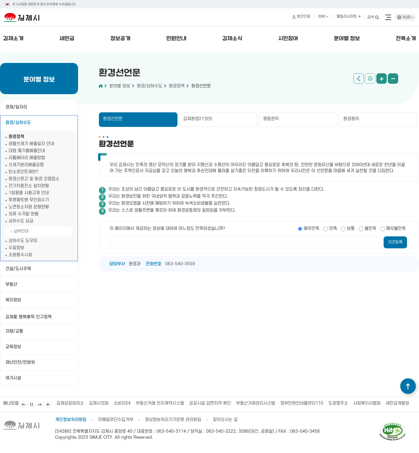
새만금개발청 (397, 403)
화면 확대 (381, 78)
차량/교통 (14, 331)
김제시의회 (99, 403)
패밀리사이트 (349, 16)
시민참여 (288, 39)
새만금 (66, 39)
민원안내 (176, 39)
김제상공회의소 (70, 403)
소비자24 (122, 403)
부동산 (11, 284)
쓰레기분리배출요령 (26, 165)
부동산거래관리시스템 (255, 403)
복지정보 (13, 300)
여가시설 (13, 378)
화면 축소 (393, 78)
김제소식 (232, 39)
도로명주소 (338, 403)
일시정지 (31, 404)
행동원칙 (271, 119)
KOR (408, 17)
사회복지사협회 (366, 403)
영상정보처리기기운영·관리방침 (173, 419)
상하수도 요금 (21, 221)
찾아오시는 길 (225, 419)
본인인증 (303, 16)
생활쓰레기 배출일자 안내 (31, 143)
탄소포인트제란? (23, 172)
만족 (333, 228)
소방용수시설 (20, 255)
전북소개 (406, 39)
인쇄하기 (370, 78)
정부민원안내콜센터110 (301, 403)
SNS (323, 16)
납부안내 (21, 231)
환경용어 (351, 119)
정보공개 (120, 39)
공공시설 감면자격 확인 (210, 403)
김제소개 (13, 39)
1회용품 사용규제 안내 (29, 193)
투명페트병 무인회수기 (29, 200)
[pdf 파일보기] (392, 425)
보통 (351, 228)
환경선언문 (201, 86)
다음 (39, 404)
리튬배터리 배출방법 (27, 158)
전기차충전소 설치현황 (29, 186)
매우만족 (311, 228)
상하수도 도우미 (23, 240)
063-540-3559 (180, 264)
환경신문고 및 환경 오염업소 (34, 179)
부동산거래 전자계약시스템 (160, 403)
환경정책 (16, 136)
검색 (370, 17)
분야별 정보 (347, 39)
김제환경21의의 (197, 119)
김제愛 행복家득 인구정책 (28, 317)
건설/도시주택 (18, 269)
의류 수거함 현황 (24, 214)
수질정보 (16, 247)
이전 (23, 404)
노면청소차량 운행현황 (29, 207)
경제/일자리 (16, 107)
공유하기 (358, 78)
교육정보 (13, 347)
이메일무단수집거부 (115, 419)
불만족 (370, 228)
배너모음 (48, 404)
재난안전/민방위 (20, 362)
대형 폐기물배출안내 (27, 150)
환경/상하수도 (18, 122)
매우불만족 (396, 228)
